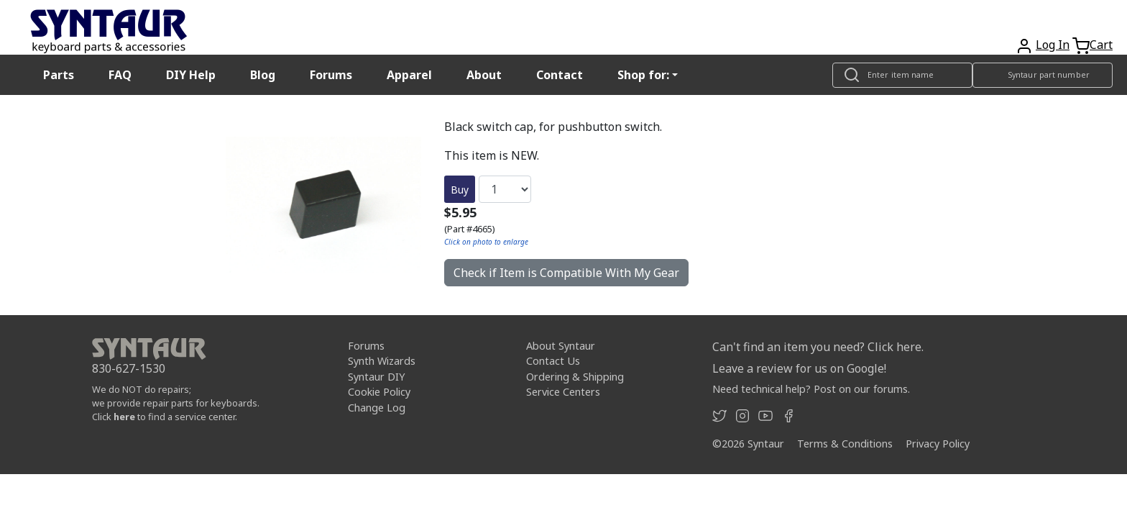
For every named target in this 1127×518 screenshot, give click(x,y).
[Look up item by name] (902, 75)
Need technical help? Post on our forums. (811, 389)
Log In (1053, 45)
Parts (58, 75)
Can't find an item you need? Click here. (818, 347)
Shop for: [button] (643, 75)
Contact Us (553, 361)
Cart (1101, 45)
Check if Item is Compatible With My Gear (566, 273)
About (484, 75)
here (124, 416)
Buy (460, 189)
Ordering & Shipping (575, 376)
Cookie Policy (379, 392)
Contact (559, 75)
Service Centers (563, 392)
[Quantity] (505, 189)
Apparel (409, 75)
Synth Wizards (381, 361)
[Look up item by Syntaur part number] (1042, 75)
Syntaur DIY (376, 376)
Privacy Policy (938, 443)
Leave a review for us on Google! (799, 368)
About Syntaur (560, 346)
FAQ (120, 75)
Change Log (376, 407)
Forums (331, 75)
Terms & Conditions (845, 443)
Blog (262, 75)
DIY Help (191, 75)
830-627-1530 (128, 368)
